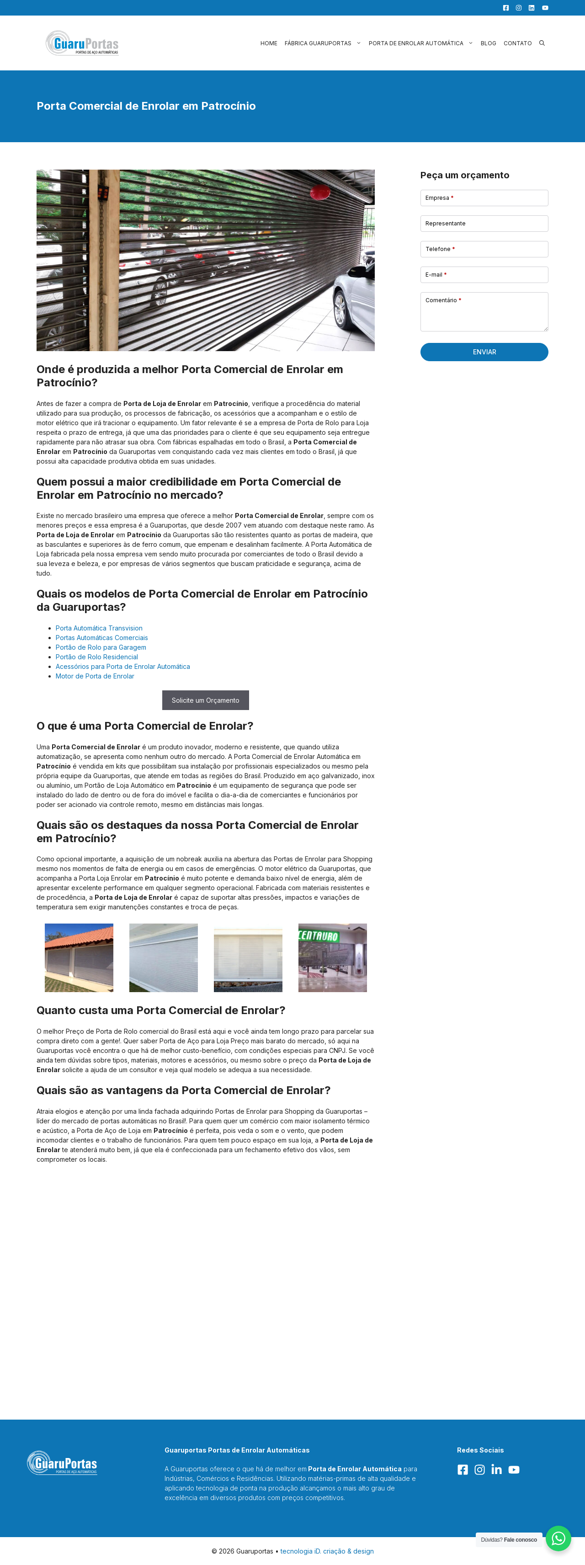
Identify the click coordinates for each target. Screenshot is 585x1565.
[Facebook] (503, 8)
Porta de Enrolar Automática (423, 43)
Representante (445, 223)
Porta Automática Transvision (99, 628)
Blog (488, 43)
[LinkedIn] (529, 8)
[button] (542, 43)
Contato (518, 43)
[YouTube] (542, 8)
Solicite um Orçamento (205, 700)
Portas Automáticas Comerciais (102, 637)
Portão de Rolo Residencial (97, 657)
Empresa (439, 197)
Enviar (484, 352)
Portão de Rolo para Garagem (101, 647)
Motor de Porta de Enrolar (95, 676)
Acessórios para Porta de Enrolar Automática (123, 666)
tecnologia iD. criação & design (327, 1551)
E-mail (436, 274)
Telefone (440, 249)
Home (269, 43)
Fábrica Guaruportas (325, 43)
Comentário (443, 300)
